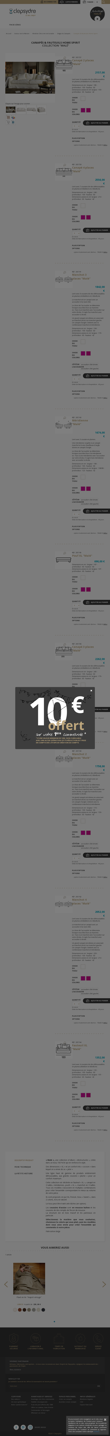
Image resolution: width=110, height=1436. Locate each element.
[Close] (91, 691)
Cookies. (97, 1431)
